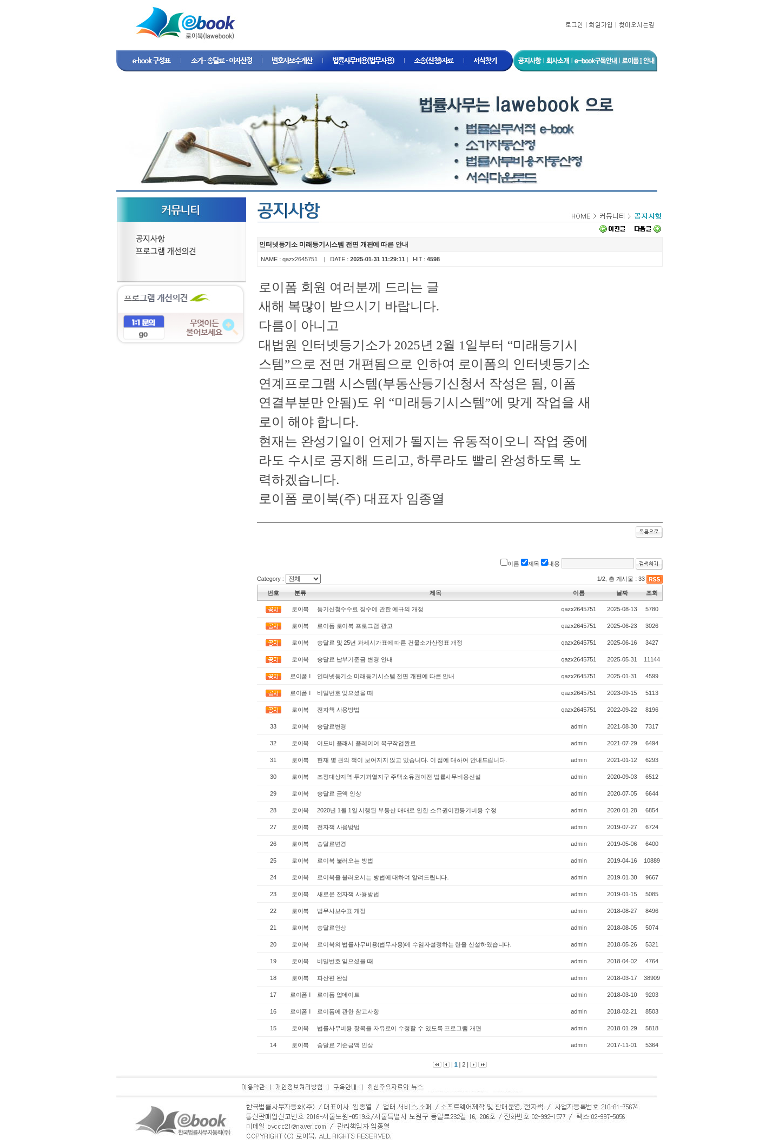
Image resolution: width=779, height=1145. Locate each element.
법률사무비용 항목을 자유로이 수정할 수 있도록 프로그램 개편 (399, 1028)
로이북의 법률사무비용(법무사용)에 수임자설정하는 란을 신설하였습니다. (414, 944)
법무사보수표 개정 (341, 911)
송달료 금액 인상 (339, 793)
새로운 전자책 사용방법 (348, 894)
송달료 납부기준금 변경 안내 (355, 659)
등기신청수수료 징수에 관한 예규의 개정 (370, 609)
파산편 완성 (332, 978)
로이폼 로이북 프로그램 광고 (355, 626)
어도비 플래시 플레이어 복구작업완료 (366, 743)
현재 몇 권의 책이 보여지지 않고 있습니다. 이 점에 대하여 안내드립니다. (412, 760)
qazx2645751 (300, 259)
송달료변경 (331, 726)
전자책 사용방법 (338, 709)
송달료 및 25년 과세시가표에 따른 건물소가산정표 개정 (390, 642)
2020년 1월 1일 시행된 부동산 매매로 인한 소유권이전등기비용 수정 (407, 810)
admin (578, 726)
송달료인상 (331, 927)
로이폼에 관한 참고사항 (348, 1011)
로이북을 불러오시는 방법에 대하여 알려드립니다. (382, 877)
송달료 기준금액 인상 (345, 1045)
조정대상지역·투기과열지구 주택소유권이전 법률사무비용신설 (399, 776)
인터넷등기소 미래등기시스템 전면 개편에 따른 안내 (385, 676)
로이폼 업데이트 (338, 994)
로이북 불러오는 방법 (345, 860)
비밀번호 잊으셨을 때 (345, 693)
